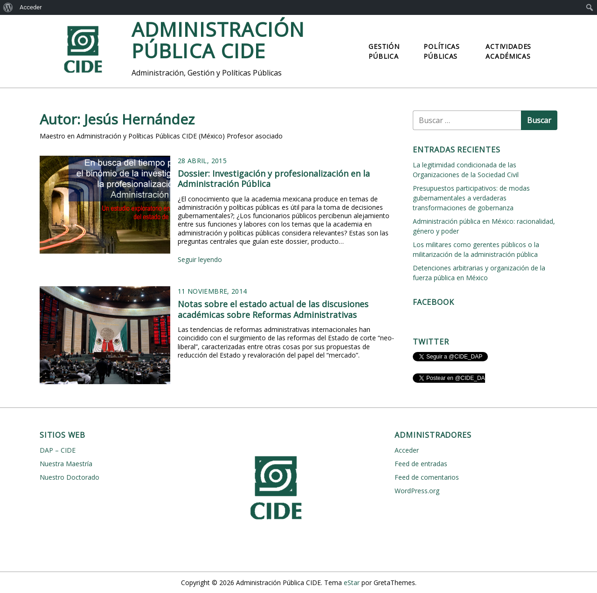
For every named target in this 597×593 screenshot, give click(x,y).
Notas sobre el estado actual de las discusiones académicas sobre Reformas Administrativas (273, 309)
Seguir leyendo (200, 259)
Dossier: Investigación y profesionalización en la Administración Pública (274, 179)
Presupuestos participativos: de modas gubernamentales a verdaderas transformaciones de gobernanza (471, 198)
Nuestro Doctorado (69, 477)
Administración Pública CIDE (218, 40)
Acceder (31, 7)
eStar (352, 582)
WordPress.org (417, 490)
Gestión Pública (383, 51)
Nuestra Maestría (66, 463)
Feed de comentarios (427, 477)
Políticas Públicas (441, 51)
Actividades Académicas (508, 51)
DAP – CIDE (58, 450)
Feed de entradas (421, 463)
